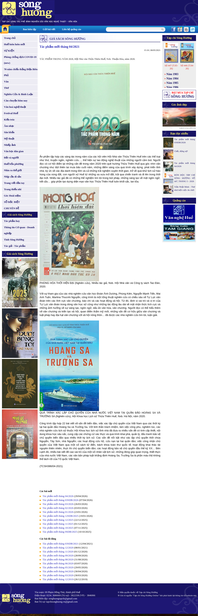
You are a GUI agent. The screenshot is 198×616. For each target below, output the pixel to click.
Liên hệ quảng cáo (71, 29)
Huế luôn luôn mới (14, 44)
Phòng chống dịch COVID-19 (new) (20, 59)
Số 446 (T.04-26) (187, 67)
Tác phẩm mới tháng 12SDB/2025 (60, 515)
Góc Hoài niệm (12, 195)
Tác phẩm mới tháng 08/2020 (58, 559)
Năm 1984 (172, 78)
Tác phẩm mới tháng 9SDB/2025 (60, 531)
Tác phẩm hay (12, 220)
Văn (6, 81)
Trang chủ (9, 37)
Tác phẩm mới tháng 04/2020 (58, 571)
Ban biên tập (29, 29)
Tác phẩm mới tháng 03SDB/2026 (60, 500)
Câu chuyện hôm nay (16, 100)
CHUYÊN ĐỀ (11, 208)
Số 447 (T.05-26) (171, 67)
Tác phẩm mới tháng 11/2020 (58, 551)
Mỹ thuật (9, 138)
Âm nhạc (9, 125)
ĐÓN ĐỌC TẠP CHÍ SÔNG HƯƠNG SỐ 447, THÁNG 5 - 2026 (184, 178)
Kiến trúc (9, 119)
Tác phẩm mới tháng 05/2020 (58, 567)
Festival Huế (11, 113)
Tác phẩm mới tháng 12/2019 (58, 579)
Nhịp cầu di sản (12, 176)
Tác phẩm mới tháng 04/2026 (58, 496)
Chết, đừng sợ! (181, 151)
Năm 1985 (172, 82)
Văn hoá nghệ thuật (15, 106)
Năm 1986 (172, 87)
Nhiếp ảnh (10, 144)
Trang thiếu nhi (12, 189)
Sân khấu (9, 132)
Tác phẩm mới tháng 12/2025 (58, 519)
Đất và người (11, 157)
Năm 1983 (172, 74)
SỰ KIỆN (9, 50)
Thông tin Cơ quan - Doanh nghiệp (19, 230)
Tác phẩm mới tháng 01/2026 (58, 511)
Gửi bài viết (49, 29)
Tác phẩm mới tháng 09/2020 (58, 555)
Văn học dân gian (14, 151)
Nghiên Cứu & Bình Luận (18, 94)
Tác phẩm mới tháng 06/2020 (58, 563)
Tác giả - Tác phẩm (14, 245)
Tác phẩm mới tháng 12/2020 (58, 547)
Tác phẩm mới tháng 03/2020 (58, 575)
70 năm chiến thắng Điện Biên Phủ (20, 72)
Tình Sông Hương (14, 239)
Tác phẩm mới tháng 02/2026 (58, 507)
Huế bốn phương (14, 163)
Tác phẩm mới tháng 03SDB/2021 (60, 543)
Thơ (6, 87)
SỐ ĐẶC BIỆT (12, 201)
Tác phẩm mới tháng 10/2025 (58, 527)
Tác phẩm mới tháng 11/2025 (58, 523)
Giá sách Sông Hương (20, 214)
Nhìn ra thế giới (13, 170)
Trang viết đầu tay (14, 182)
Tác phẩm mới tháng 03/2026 (58, 504)
